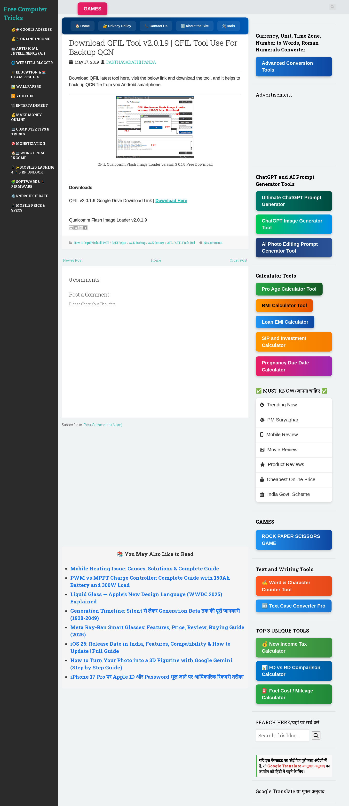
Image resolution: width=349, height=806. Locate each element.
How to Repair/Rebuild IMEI (91, 243)
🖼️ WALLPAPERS (26, 86)
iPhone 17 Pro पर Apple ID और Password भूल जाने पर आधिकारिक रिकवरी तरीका (156, 676)
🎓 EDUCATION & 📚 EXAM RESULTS (28, 74)
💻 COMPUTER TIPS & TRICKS (30, 131)
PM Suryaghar (279, 419)
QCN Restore (156, 243)
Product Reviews (282, 464)
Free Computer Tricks (25, 13)
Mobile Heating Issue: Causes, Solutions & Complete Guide (144, 568)
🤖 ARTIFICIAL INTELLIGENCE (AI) (28, 51)
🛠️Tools (228, 26)
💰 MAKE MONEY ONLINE (26, 117)
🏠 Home (82, 26)
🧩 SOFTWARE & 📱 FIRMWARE (28, 184)
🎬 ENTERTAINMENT (29, 105)
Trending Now (278, 404)
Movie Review (278, 449)
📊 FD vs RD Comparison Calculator (291, 671)
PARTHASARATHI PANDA (131, 62)
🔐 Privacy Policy (117, 26)
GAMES (92, 8)
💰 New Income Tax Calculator (284, 647)
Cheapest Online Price (287, 479)
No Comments (213, 243)
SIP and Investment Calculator (284, 342)
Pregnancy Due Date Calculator (285, 366)
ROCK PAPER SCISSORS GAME (291, 540)
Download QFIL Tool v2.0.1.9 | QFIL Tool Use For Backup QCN (153, 47)
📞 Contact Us (155, 26)
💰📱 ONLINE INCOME (30, 39)
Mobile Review (279, 434)
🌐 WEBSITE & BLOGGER (32, 62)
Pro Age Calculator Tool (289, 289)
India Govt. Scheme (285, 494)
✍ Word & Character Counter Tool (286, 586)
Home (156, 260)
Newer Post (72, 260)
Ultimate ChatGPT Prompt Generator (291, 201)
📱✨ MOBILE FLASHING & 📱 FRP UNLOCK (33, 169)
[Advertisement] (155, 486)
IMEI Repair (119, 243)
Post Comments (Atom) (103, 424)
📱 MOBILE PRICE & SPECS (28, 208)
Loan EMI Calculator (285, 322)
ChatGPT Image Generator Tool (292, 224)
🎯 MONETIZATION (28, 143)
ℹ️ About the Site (195, 26)
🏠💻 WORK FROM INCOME (27, 155)
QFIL (170, 243)
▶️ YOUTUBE (22, 96)
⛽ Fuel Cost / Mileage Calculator (287, 694)
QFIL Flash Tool (185, 243)
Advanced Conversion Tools (287, 66)
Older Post (238, 260)
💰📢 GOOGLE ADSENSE (31, 29)
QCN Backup (137, 243)
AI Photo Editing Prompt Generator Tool (290, 247)
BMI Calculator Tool (284, 305)
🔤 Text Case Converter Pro (293, 606)
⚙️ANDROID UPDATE (29, 196)
